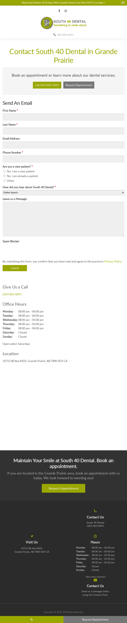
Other (8, 181)
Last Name (10, 124)
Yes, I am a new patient (19, 171)
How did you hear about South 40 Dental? (29, 187)
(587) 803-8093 (65, 34)
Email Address (11, 138)
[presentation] (29, 251)
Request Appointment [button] (79, 85)
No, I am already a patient (20, 176)
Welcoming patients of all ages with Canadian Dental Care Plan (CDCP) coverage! (62, 2)
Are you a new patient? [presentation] (18, 166)
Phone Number (13, 152)
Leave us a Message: (15, 199)
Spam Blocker (11, 241)
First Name (10, 110)
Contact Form (100, 594)
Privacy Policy (112, 261)
